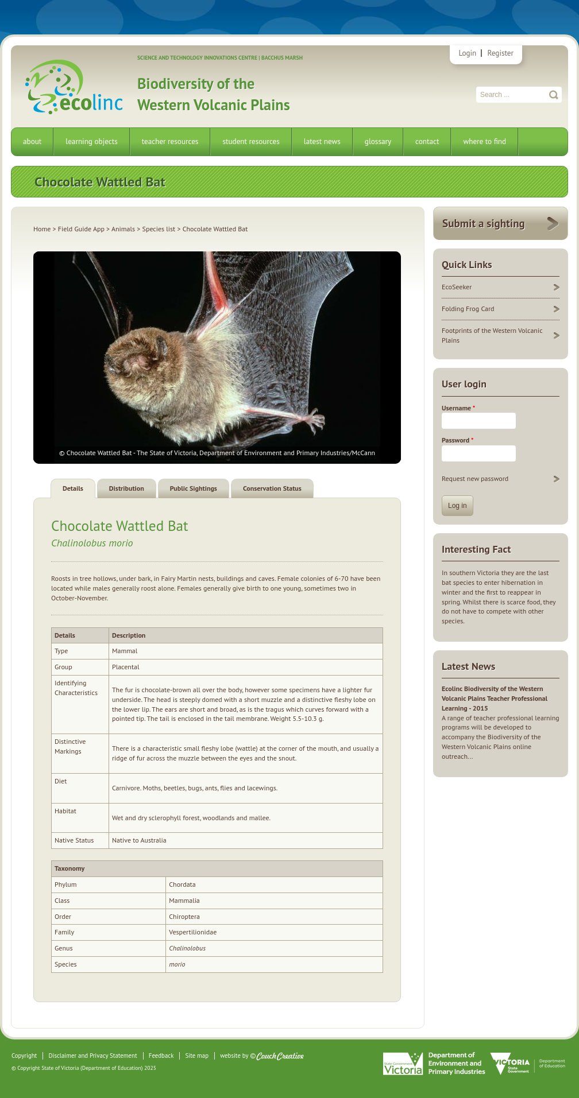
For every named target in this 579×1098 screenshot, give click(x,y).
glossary (378, 141)
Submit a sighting (483, 223)
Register (501, 53)
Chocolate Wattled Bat (119, 525)
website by (234, 1056)
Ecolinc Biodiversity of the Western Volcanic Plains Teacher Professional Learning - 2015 (494, 698)
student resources (250, 141)
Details (73, 488)
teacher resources (170, 141)
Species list (159, 228)
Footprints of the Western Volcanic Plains (492, 335)
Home (42, 228)
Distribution (126, 488)
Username (458, 407)
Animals (123, 228)
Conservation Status (272, 488)
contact (427, 141)
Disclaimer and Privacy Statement (92, 1056)
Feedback (161, 1056)
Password (457, 440)
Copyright (24, 1056)
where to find (484, 141)
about (32, 141)
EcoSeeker (457, 286)
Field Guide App (81, 228)
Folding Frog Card (468, 308)
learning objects (91, 141)
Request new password (475, 478)
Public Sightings (193, 488)
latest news (322, 141)
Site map (197, 1056)
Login (467, 53)
